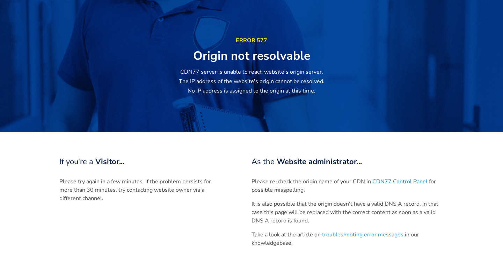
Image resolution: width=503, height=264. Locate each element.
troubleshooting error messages (362, 235)
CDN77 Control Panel (400, 181)
